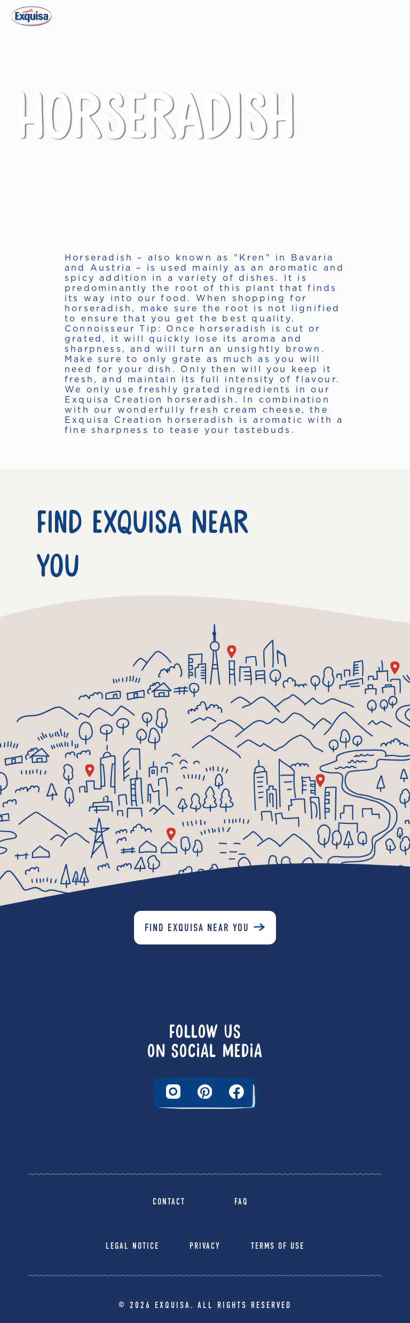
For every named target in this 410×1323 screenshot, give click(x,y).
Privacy (205, 1246)
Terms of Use (277, 1246)
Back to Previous (86, 58)
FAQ (241, 1201)
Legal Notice (132, 1246)
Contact (169, 1201)
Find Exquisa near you (197, 928)
